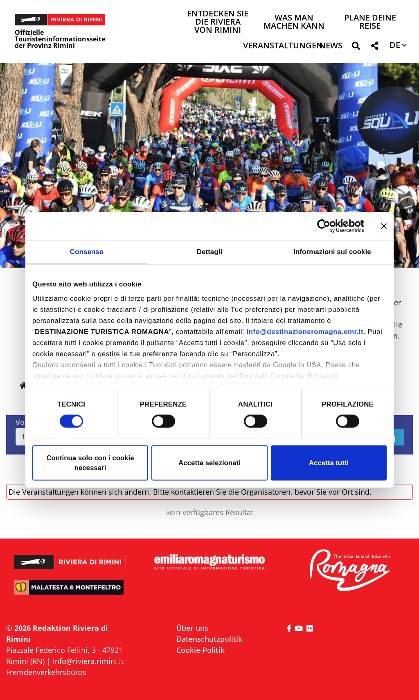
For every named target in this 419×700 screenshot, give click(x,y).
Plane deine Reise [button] (370, 22)
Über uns (192, 628)
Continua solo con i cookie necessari (90, 463)
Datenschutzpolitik (209, 639)
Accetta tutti (329, 463)
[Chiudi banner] (384, 226)
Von (22, 422)
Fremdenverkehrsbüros (46, 672)
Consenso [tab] (87, 252)
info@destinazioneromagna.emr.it (304, 332)
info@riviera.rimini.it (88, 661)
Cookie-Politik (200, 650)
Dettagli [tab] (210, 252)
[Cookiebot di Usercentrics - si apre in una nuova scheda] (328, 226)
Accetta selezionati (209, 463)
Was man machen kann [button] (294, 22)
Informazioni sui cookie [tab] (332, 252)
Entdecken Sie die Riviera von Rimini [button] (217, 22)
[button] (356, 47)
